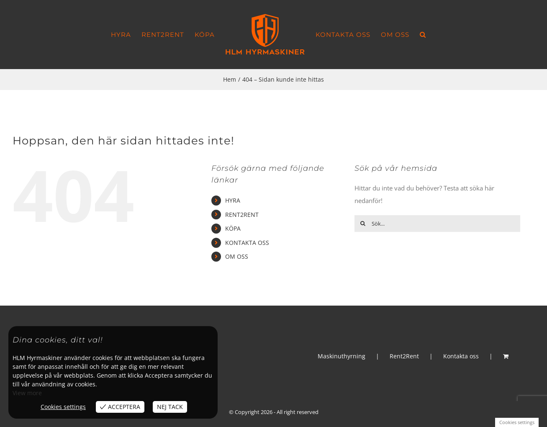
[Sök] (362, 223)
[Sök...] (437, 223)
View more (27, 393)
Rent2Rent (404, 356)
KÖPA (233, 228)
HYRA (232, 200)
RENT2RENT (242, 215)
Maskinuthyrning (341, 356)
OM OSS (236, 256)
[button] (423, 34)
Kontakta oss (461, 356)
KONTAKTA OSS (247, 243)
